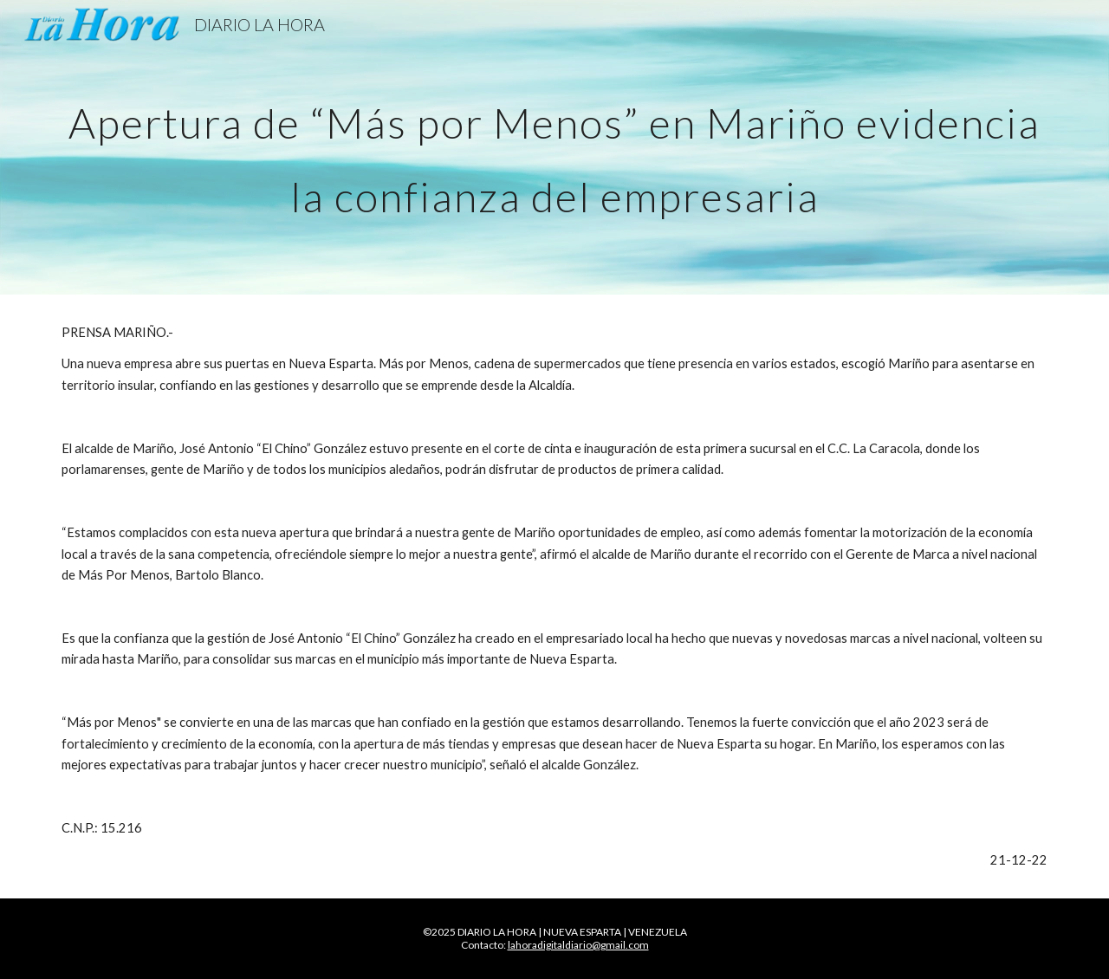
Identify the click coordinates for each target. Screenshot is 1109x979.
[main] (554, 148)
